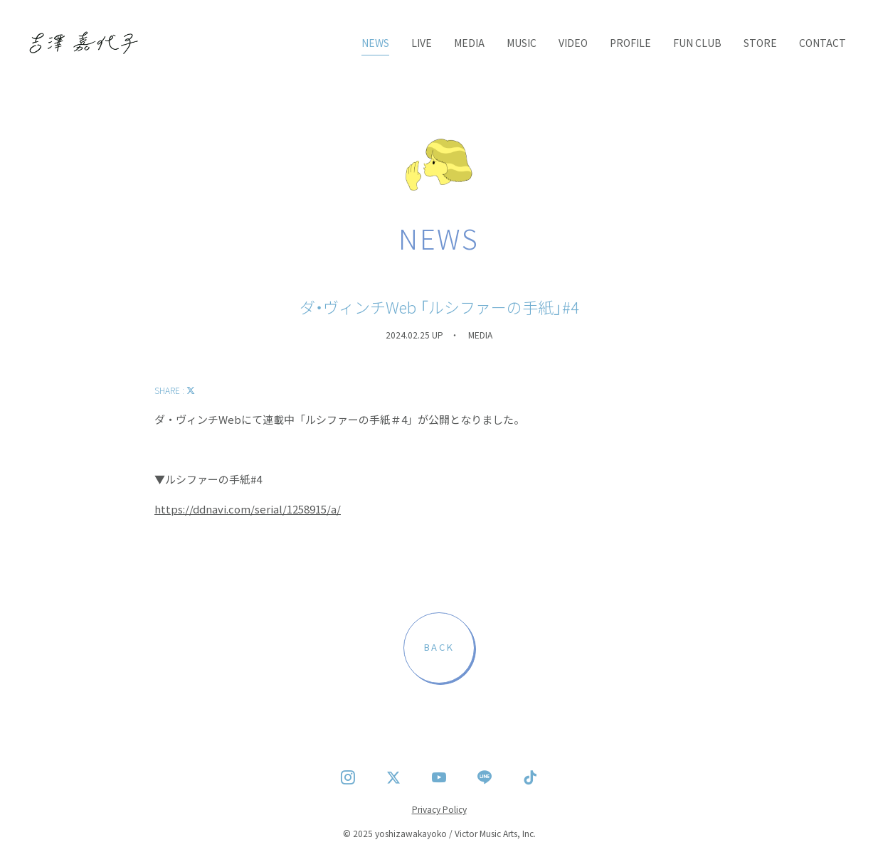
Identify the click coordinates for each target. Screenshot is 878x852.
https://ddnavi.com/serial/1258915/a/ (247, 508)
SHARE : (174, 390)
